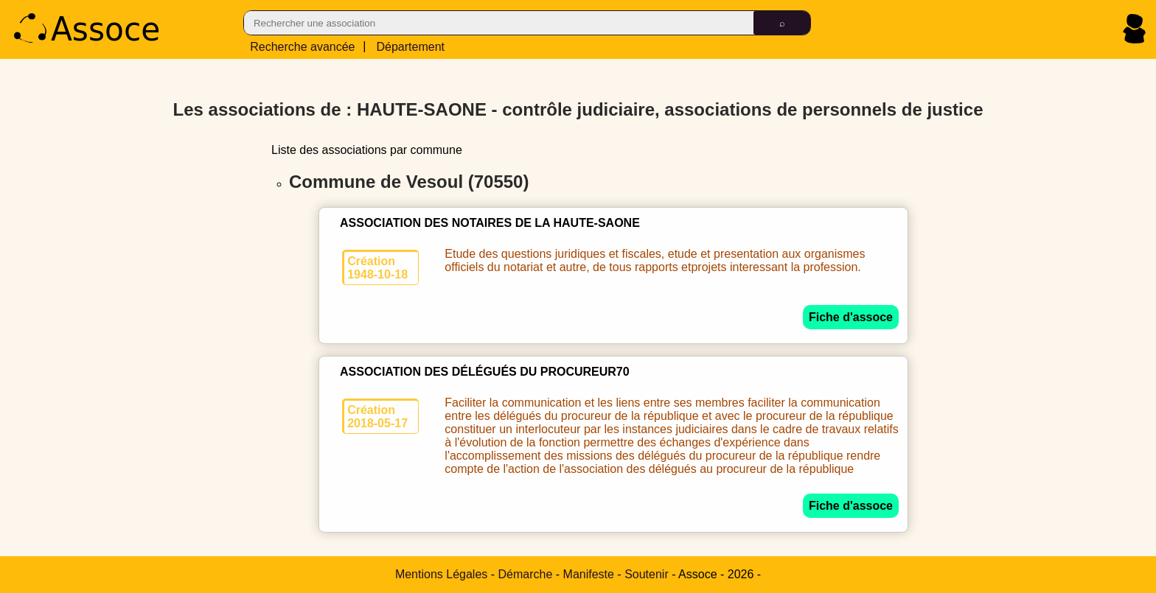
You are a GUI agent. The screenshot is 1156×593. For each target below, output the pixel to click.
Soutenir (646, 574)
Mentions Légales (441, 574)
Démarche (525, 574)
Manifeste (588, 574)
